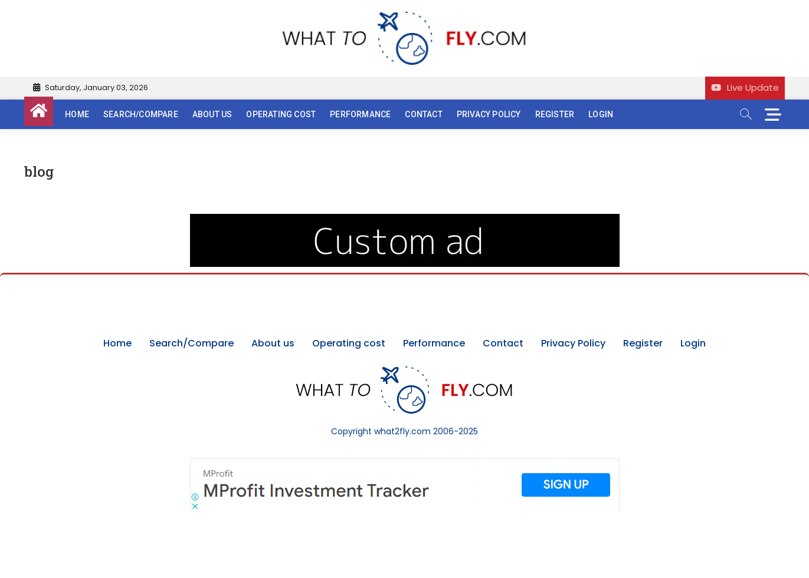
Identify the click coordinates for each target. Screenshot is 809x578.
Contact (423, 114)
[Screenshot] (405, 464)
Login (600, 114)
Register (555, 114)
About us (212, 114)
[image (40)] (405, 220)
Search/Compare (140, 114)
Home (77, 114)
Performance (360, 114)
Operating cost (281, 114)
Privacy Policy (489, 114)
